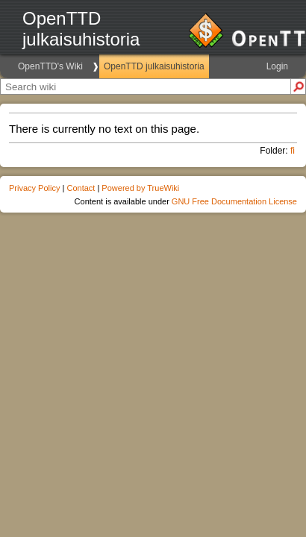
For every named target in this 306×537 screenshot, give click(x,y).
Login (277, 66)
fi (292, 150)
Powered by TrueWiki (140, 187)
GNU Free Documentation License (234, 201)
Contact (80, 187)
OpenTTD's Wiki (50, 66)
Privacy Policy (34, 187)
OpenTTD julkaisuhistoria (154, 66)
